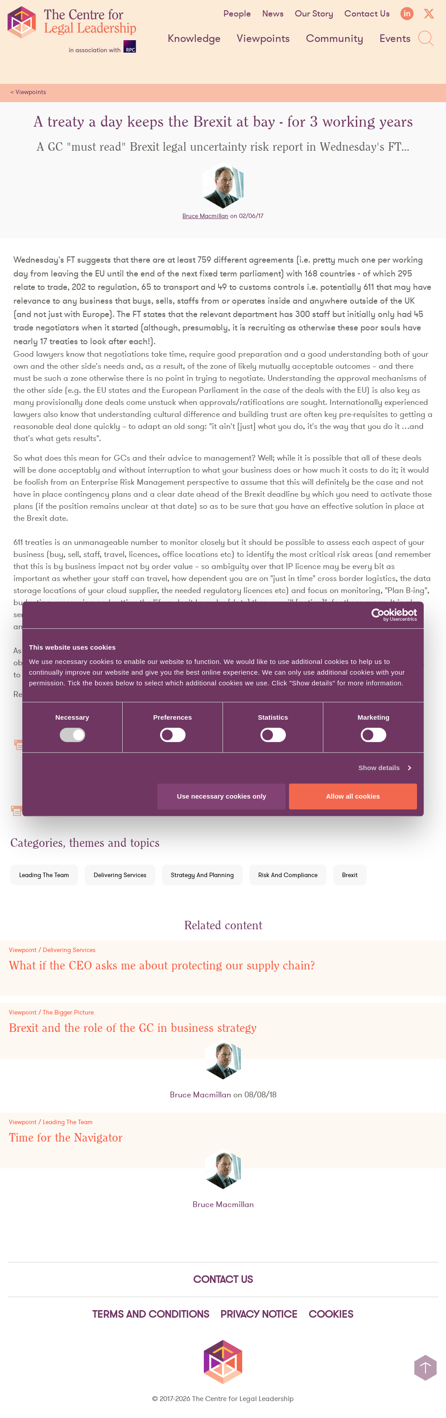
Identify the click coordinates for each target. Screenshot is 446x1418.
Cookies (331, 1314)
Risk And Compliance (288, 875)
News (273, 13)
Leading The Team (44, 875)
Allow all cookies (353, 796)
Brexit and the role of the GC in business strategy (132, 1028)
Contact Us (367, 13)
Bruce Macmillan (205, 216)
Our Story (314, 13)
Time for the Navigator (66, 1138)
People (237, 13)
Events (395, 38)
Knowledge (194, 38)
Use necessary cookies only (221, 796)
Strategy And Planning (202, 875)
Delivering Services (120, 875)
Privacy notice (258, 1314)
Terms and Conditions (150, 1314)
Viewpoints (263, 38)
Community (334, 38)
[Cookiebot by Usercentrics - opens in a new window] (378, 615)
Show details (379, 767)
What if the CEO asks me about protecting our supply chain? (162, 966)
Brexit (350, 875)
